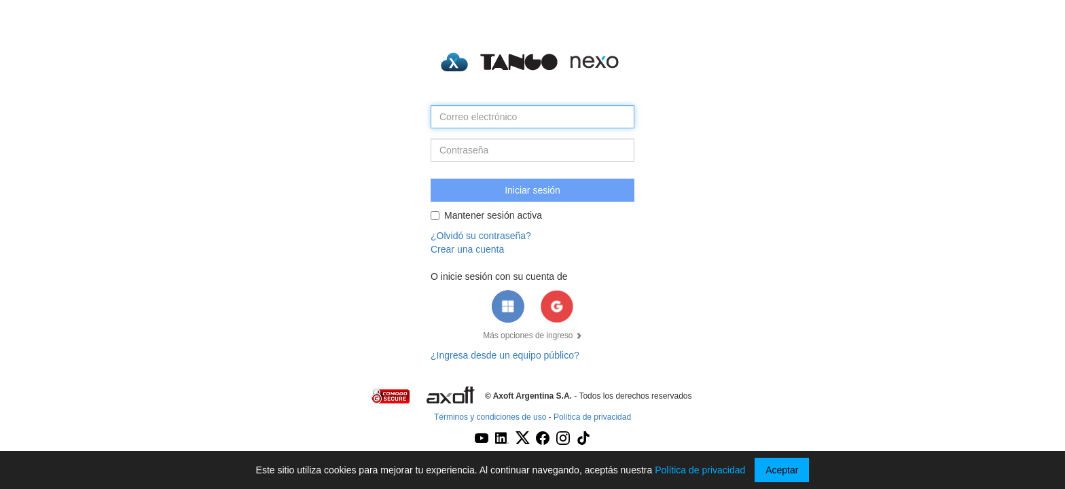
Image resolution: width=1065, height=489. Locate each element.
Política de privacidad (592, 417)
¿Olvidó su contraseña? (481, 235)
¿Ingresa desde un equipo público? (505, 355)
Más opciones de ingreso (532, 335)
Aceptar (781, 470)
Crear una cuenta (467, 249)
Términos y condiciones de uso (490, 417)
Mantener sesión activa (486, 215)
